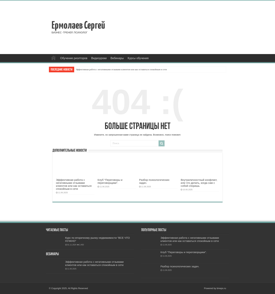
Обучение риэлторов (73, 58)
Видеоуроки (99, 58)
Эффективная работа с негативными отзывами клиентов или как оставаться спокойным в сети (121, 69)
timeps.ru (221, 288)
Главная (53, 57)
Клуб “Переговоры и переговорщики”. (110, 181)
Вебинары (117, 58)
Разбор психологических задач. (179, 266)
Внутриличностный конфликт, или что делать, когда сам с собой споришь (199, 182)
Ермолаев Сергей (78, 26)
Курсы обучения (138, 58)
